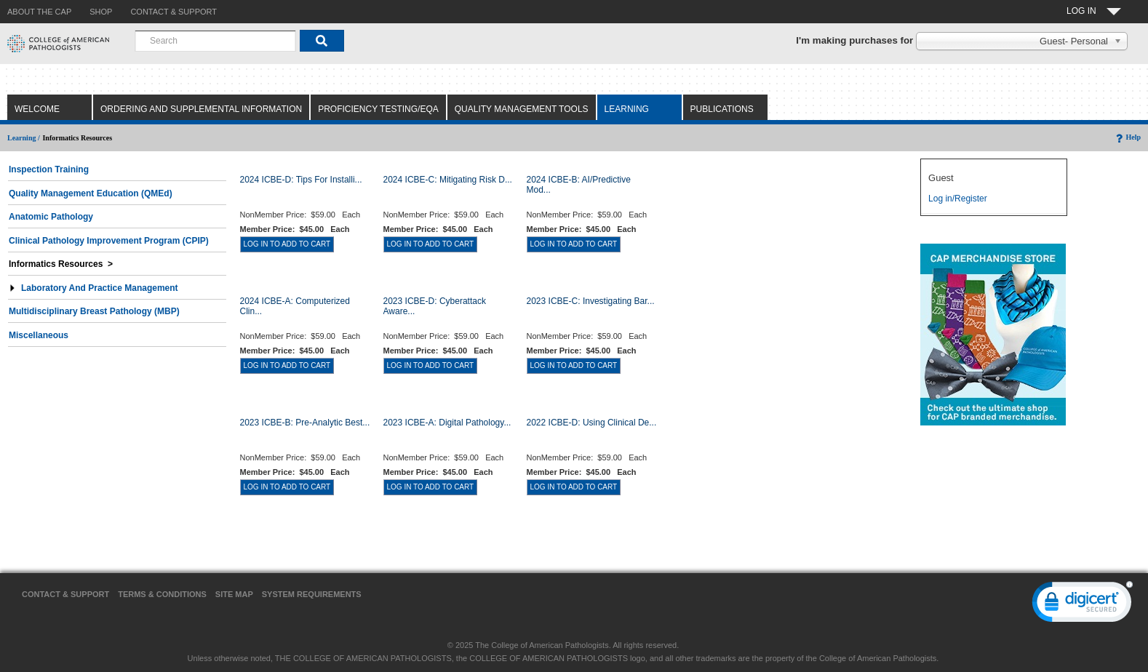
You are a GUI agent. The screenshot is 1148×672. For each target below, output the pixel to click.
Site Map (234, 594)
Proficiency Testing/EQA (378, 109)
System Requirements (312, 594)
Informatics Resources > (61, 264)
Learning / (23, 138)
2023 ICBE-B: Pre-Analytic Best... (305, 422)
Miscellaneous (38, 335)
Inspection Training (49, 169)
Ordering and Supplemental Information (201, 109)
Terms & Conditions (162, 594)
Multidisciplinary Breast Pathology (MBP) (94, 311)
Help (1127, 137)
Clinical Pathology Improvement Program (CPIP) (109, 241)
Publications (722, 109)
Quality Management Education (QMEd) (90, 193)
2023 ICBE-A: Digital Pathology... (447, 422)
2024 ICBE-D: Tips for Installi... (301, 180)
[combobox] (215, 41)
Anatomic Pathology (51, 217)
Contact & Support (65, 594)
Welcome (37, 109)
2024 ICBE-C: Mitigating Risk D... (447, 180)
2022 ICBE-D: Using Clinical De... (592, 422)
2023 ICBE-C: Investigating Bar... (591, 301)
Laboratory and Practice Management (93, 288)
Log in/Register (957, 198)
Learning (627, 109)
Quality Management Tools (522, 109)
